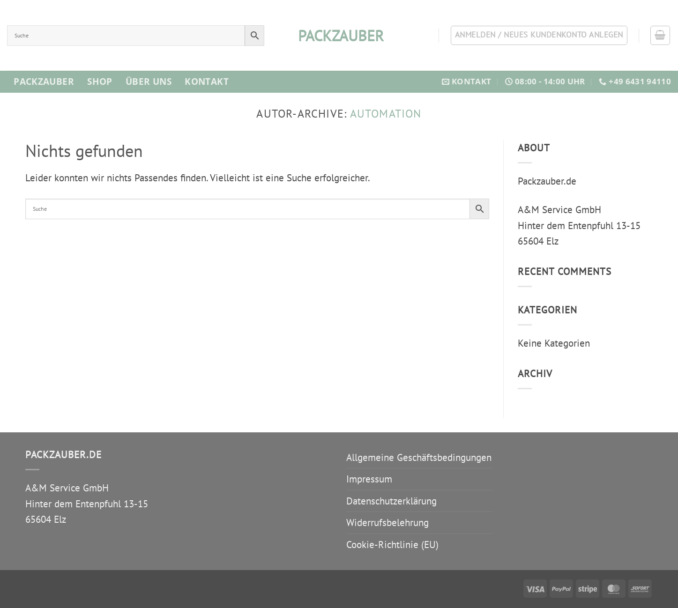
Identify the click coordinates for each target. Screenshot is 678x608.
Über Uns (148, 81)
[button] (660, 35)
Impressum (369, 479)
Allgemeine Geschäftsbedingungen (419, 457)
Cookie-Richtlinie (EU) (392, 544)
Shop (99, 81)
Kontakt (207, 81)
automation (386, 113)
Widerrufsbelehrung (387, 522)
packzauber (339, 35)
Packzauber (44, 81)
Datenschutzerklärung (391, 501)
